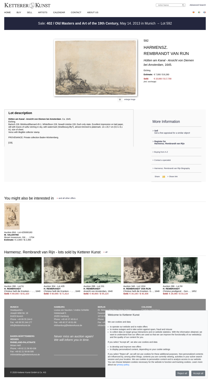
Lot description (20, 113)
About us (92, 12)
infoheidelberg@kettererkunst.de (25, 354)
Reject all (182, 373)
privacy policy (123, 364)
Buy (19, 12)
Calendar (59, 12)
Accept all (198, 373)
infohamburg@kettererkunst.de (68, 325)
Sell (29, 12)
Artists (42, 12)
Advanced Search (198, 5)
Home (7, 12)
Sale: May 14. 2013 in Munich (97, 23)
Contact (76, 12)
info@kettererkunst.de (20, 325)
